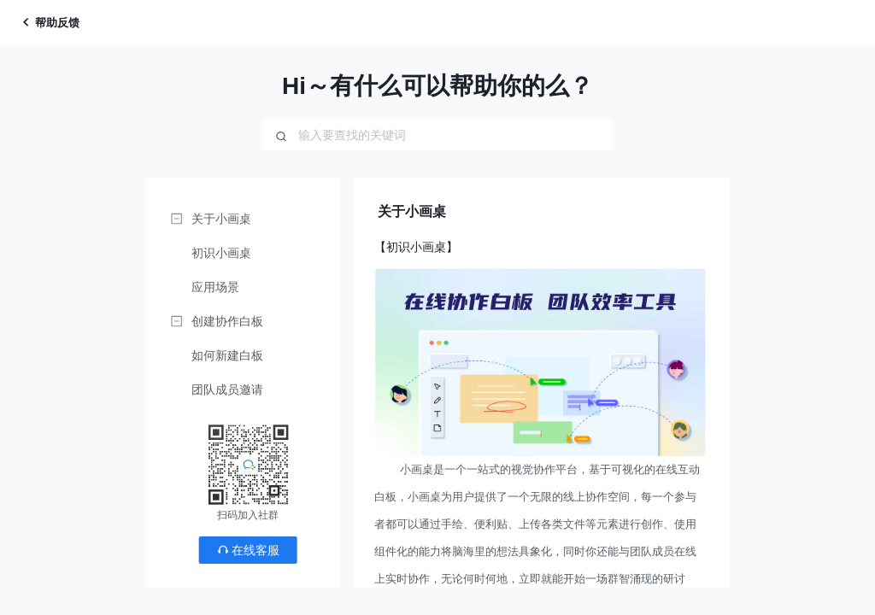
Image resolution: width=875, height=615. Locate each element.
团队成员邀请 (227, 389)
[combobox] (437, 135)
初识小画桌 (221, 253)
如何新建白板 (227, 355)
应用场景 (215, 287)
